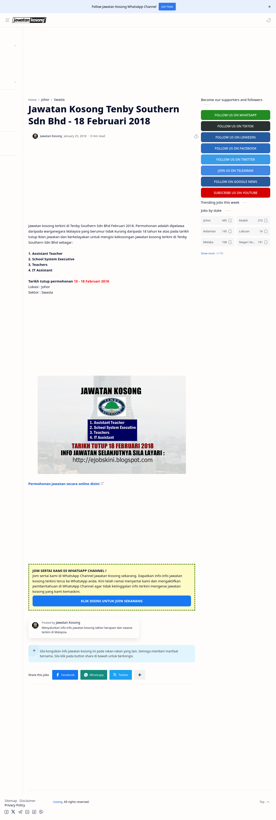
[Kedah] (253, 219)
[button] (267, 20)
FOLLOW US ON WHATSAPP (236, 114)
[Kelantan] (217, 230)
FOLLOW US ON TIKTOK (236, 125)
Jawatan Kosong (82, 810)
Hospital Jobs (16, 124)
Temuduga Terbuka (20, 106)
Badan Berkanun (25, 64)
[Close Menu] (268, 7)
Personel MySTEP (19, 97)
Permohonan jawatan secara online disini (94, 487)
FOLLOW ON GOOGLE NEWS (235, 181)
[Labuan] (253, 230)
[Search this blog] (96, 20)
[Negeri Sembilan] (253, 241)
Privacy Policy (15, 805)
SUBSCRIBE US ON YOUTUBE (236, 192)
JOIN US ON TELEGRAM (235, 170)
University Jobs (17, 115)
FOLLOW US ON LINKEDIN (235, 136)
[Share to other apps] (170, 683)
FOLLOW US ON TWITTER (235, 159)
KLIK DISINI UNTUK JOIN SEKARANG (127, 604)
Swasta (18, 73)
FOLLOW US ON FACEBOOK (236, 147)
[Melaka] (217, 241)
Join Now (167, 7)
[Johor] (217, 219)
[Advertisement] (27, 228)
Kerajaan (19, 55)
